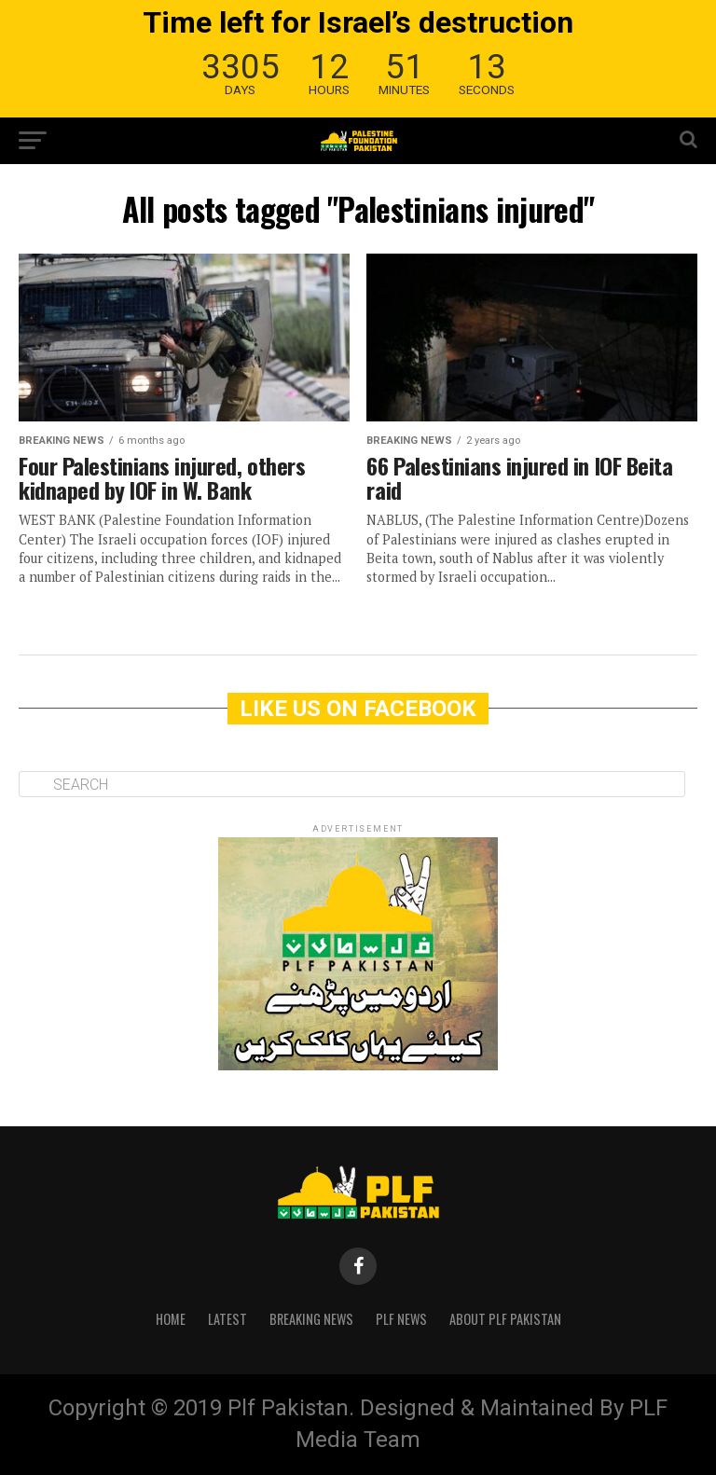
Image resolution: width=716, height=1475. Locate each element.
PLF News (401, 1319)
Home (171, 1319)
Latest (227, 1319)
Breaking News (311, 1319)
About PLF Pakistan (505, 1319)
